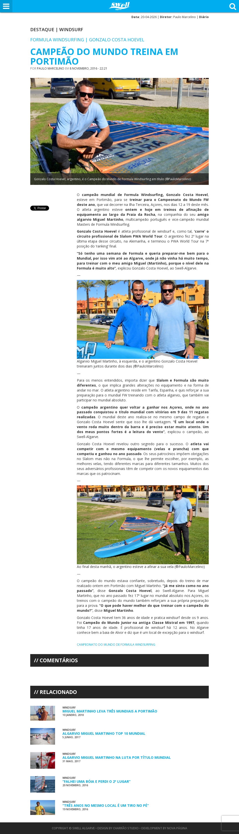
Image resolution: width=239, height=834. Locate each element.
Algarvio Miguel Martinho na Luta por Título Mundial (116, 757)
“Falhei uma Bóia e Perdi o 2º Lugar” (96, 781)
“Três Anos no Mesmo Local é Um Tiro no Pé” (105, 805)
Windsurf (71, 29)
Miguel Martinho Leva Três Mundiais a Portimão (109, 711)
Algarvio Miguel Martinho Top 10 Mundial (103, 733)
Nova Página (177, 828)
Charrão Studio (126, 828)
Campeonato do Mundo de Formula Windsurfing (116, 644)
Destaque (42, 29)
